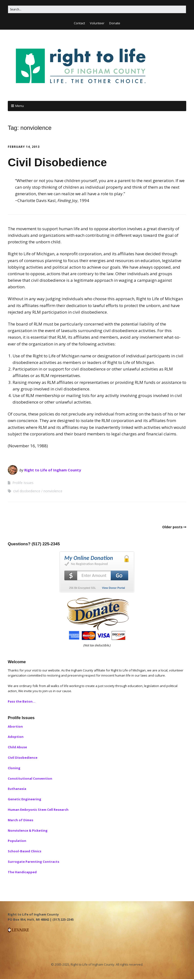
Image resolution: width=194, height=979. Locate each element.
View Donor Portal (113, 587)
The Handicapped (22, 872)
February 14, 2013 (24, 147)
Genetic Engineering (24, 799)
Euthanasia (17, 788)
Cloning (14, 768)
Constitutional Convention (30, 778)
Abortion (15, 726)
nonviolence (52, 491)
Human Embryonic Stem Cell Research (38, 809)
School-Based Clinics (24, 851)
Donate (114, 23)
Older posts (172, 527)
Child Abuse (17, 747)
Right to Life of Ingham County (52, 469)
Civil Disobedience (57, 162)
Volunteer (97, 23)
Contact (79, 23)
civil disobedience (26, 491)
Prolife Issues (23, 482)
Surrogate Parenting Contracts (33, 861)
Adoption (16, 736)
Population (17, 840)
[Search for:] (97, 9)
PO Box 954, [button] (17, 919)
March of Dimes (20, 820)
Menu (19, 106)
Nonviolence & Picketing (28, 830)
